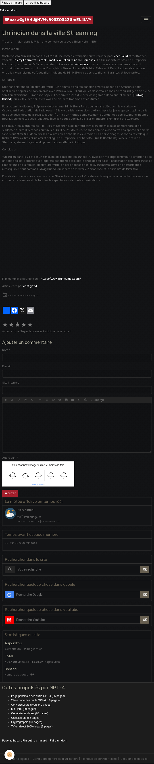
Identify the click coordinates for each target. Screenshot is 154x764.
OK (145, 569)
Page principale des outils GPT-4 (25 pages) (38, 696)
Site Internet (10, 382)
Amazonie (81, 64)
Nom (5, 350)
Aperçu (97, 400)
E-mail (6, 366)
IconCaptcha (37, 484)
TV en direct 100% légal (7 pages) (31, 726)
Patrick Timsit (46, 60)
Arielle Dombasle (85, 60)
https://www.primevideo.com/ (61, 278)
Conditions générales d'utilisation (55, 758)
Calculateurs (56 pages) (25, 717)
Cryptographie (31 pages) (26, 722)
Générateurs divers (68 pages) (29, 713)
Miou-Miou (63, 60)
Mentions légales (18, 758)
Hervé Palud (120, 56)
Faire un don (8, 10)
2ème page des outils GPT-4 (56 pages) (35, 700)
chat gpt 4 (30, 286)
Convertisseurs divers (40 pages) (31, 704)
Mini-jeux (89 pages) (23, 709)
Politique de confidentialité (99, 758)
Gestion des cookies (134, 758)
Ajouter (10, 493)
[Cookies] (9, 755)
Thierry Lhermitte (24, 60)
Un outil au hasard (38, 2)
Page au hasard (12, 2)
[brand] (48, 20)
